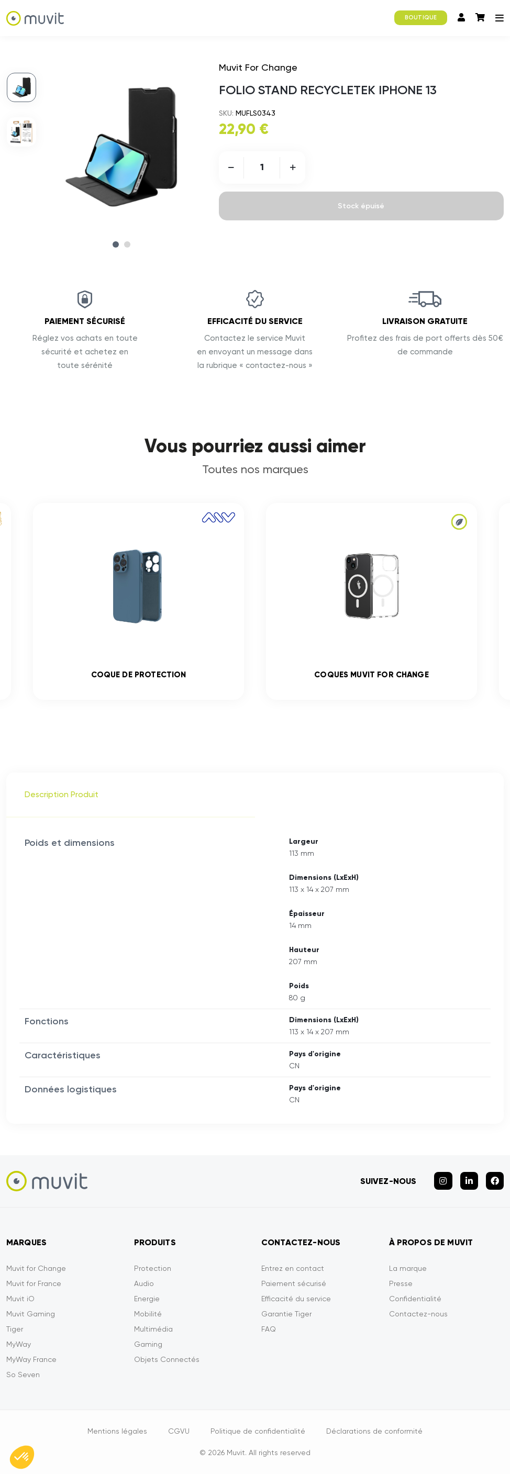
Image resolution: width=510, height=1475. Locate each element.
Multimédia (153, 1331)
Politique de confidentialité (257, 1433)
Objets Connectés (166, 1362)
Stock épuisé (361, 206)
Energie (147, 1301)
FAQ (268, 1331)
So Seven (23, 1377)
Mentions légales (117, 1433)
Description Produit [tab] (61, 797)
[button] (22, 1457)
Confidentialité (415, 1301)
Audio (144, 1286)
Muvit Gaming (30, 1316)
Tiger (14, 1331)
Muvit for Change (36, 1271)
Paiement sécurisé (293, 1286)
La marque (408, 1271)
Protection (152, 1271)
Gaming (148, 1347)
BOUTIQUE (421, 17)
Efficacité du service (296, 1301)
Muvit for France (33, 1286)
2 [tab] (127, 244)
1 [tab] (116, 244)
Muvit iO (20, 1301)
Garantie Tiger (286, 1316)
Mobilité (148, 1316)
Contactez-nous (418, 1316)
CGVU (179, 1433)
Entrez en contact (292, 1271)
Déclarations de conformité (374, 1433)
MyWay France (31, 1362)
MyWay (18, 1347)
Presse (401, 1286)
